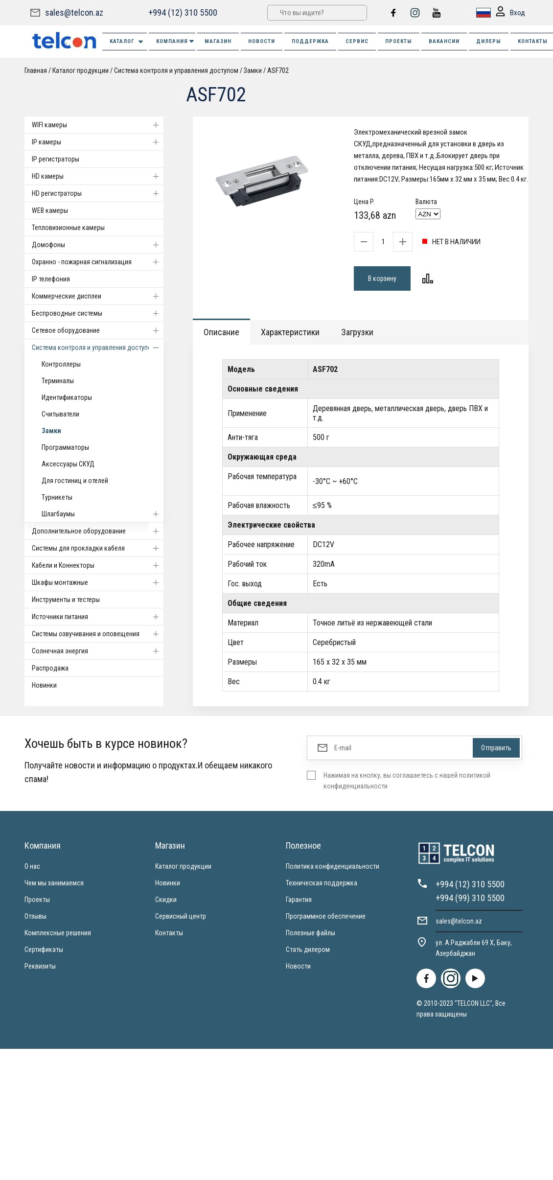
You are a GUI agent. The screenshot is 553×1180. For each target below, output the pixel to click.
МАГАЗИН (218, 41)
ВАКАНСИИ (444, 41)
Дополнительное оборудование (97, 531)
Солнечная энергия (97, 651)
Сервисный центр (180, 916)
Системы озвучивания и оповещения (97, 633)
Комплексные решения (57, 933)
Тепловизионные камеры (68, 227)
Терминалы (58, 381)
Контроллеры (61, 364)
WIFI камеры (97, 124)
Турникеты (57, 497)
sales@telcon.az (74, 12)
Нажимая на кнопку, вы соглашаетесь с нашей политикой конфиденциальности (406, 780)
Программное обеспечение (326, 916)
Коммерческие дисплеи (97, 296)
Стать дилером (308, 949)
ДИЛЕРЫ (488, 41)
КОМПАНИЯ (175, 41)
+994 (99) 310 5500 (470, 898)
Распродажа (50, 668)
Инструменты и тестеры (66, 599)
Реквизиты (40, 966)
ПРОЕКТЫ (398, 41)
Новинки (44, 685)
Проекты (37, 899)
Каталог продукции (80, 70)
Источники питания (97, 616)
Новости (298, 966)
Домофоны (97, 244)
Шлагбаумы (102, 514)
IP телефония (51, 279)
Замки (253, 70)
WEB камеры (50, 210)
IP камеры (97, 142)
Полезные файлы (310, 933)
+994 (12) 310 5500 (182, 12)
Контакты (169, 933)
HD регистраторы (97, 193)
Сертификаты (43, 949)
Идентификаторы (67, 397)
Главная (35, 70)
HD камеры (97, 176)
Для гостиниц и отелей (75, 481)
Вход (510, 13)
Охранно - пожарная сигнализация (97, 262)
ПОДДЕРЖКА (310, 41)
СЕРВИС (357, 41)
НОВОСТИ (261, 41)
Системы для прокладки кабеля (97, 548)
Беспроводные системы (97, 313)
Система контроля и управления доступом (176, 70)
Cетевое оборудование (97, 330)
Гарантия (299, 899)
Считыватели (60, 414)
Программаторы (65, 447)
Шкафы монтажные (97, 582)
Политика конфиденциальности (332, 866)
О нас (32, 866)
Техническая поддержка (321, 883)
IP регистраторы (55, 159)
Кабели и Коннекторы (97, 565)
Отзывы (35, 916)
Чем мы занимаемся (54, 883)
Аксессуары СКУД (68, 464)
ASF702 (278, 70)
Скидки (166, 899)
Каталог (127, 42)
